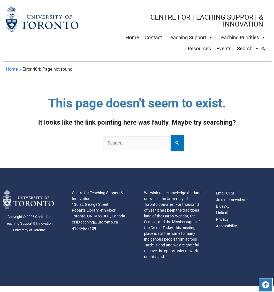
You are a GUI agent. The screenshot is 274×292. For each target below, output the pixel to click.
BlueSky (222, 206)
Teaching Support (190, 37)
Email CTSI (225, 193)
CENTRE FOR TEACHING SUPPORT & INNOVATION (206, 20)
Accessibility (226, 226)
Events (223, 48)
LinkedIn (223, 213)
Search (248, 48)
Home (132, 37)
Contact (153, 37)
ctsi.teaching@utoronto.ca (95, 222)
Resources (199, 48)
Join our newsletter (232, 200)
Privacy (222, 220)
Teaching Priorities (242, 37)
